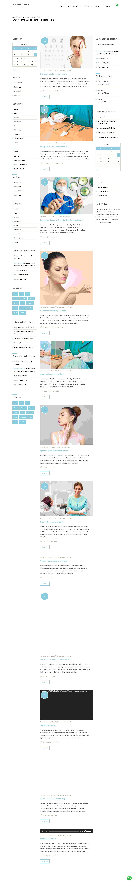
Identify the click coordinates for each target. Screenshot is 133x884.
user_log (69, 70)
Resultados (88, 6)
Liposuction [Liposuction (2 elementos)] (30, 303)
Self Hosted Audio (48, 846)
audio (16, 109)
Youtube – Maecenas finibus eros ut (55, 667)
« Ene (14, 70)
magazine (17, 121)
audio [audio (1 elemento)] (15, 293)
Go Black (23, 279)
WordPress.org (19, 168)
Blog (18, 17)
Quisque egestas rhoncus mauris (24, 347)
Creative (45, 91)
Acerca (98, 6)
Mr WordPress (19, 263)
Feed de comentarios (20, 164)
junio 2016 (17, 87)
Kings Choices (24, 274)
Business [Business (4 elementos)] (23, 298)
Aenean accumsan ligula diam (23, 338)
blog (44, 163)
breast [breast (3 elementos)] (15, 298)
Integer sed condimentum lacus (24, 327)
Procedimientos (74, 6)
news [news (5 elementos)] (15, 308)
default (16, 117)
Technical (17, 134)
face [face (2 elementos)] (22, 303)
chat (15, 113)
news (49, 327)
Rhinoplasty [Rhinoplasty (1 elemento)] (23, 308)
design (49, 750)
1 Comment (60, 216)
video (16, 142)
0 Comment (59, 70)
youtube (45, 684)
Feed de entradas (19, 160)
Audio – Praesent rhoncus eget (53, 806)
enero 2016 (18, 91)
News (16, 126)
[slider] (64, 838)
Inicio (62, 6)
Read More (45, 96)
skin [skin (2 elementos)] (31, 308)
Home (14, 17)
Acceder (17, 156)
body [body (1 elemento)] (27, 293)
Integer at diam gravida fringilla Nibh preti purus (24, 333)
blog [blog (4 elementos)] (22, 293)
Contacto (108, 6)
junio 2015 (17, 95)
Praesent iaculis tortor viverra (53, 74)
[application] (66, 712)
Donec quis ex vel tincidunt (22, 343)
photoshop (17, 130)
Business (48, 163)
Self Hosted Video (48, 733)
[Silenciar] (85, 839)
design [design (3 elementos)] (15, 303)
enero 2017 (18, 83)
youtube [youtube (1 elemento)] (23, 312)
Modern (23, 17)
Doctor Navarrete (21, 4)
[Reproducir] (43, 839)
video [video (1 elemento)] (15, 312)
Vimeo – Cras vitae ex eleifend (53, 568)
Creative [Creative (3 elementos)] (31, 298)
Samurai (24, 270)
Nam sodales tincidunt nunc (52, 529)
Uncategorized (19, 138)
